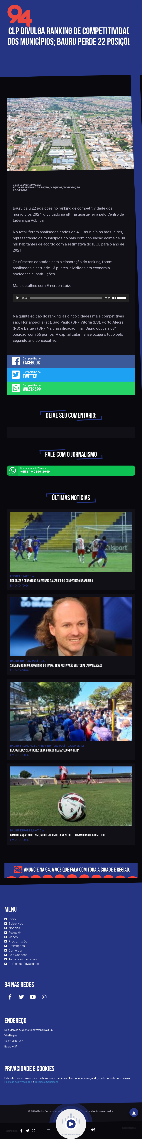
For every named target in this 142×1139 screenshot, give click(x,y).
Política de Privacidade (24, 964)
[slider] (66, 298)
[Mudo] (114, 298)
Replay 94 (15, 932)
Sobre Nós (16, 923)
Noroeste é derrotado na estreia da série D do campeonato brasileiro (51, 581)
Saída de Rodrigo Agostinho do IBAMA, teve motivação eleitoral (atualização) (56, 665)
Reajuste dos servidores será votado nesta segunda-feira (44, 750)
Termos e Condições (23, 959)
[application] (71, 298)
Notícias (14, 928)
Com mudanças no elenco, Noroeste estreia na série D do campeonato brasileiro (57, 835)
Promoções (17, 946)
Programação (18, 941)
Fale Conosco (18, 955)
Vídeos (13, 937)
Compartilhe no (71, 361)
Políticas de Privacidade (18, 1081)
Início (12, 919)
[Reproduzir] (17, 298)
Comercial (15, 950)
